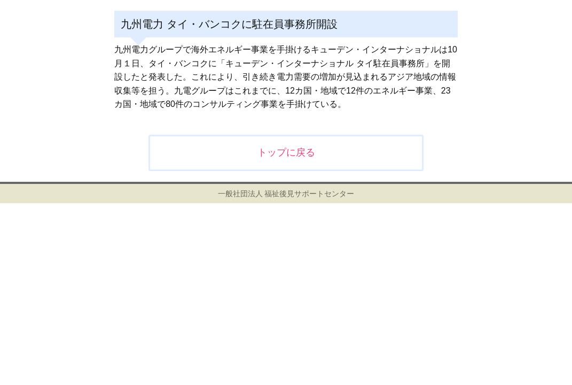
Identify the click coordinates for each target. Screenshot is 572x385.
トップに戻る (286, 152)
